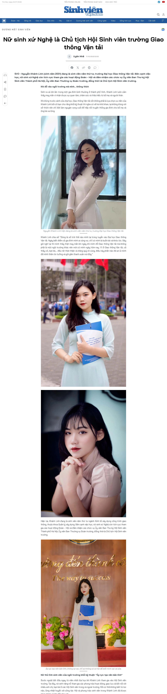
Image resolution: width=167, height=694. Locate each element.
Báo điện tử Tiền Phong (83, 11)
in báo (89, 67)
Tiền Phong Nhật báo (93, 2)
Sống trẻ (27, 21)
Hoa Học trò (111, 2)
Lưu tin (5, 89)
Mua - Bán (140, 21)
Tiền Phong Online (72, 2)
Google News (163, 29)
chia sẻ (71, 67)
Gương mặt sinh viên (84, 21)
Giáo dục (39, 21)
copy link (83, 67)
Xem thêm (163, 21)
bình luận (95, 67)
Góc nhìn (50, 21)
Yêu (60, 21)
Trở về (5, 103)
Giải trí (69, 21)
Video (113, 21)
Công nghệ (102, 21)
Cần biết (152, 21)
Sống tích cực (125, 21)
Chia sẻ (5, 82)
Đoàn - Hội (15, 21)
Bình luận (5, 96)
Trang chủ (4, 21)
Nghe (5, 75)
